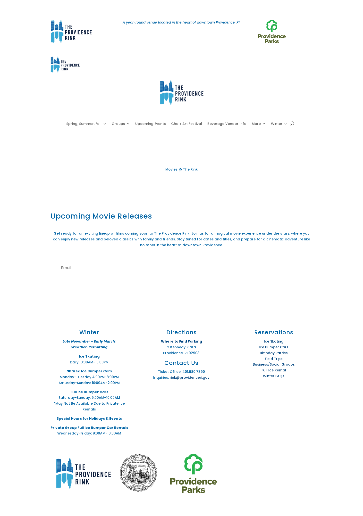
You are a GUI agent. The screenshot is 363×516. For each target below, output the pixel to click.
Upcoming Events (150, 124)
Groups (118, 124)
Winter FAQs (273, 376)
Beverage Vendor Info (226, 124)
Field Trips (274, 358)
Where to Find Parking (181, 341)
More (256, 124)
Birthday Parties (274, 353)
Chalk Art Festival (186, 124)
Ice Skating (273, 341)
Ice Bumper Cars (273, 347)
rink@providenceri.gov (190, 377)
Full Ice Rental (274, 370)
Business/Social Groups (274, 364)
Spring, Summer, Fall (83, 124)
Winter (276, 124)
